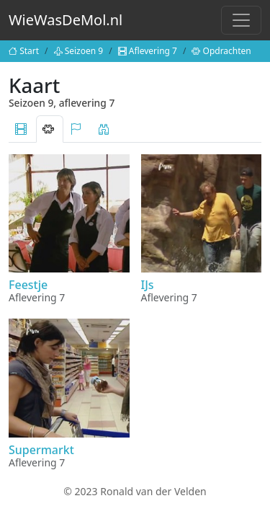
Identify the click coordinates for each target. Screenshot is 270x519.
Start (24, 51)
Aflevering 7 (147, 51)
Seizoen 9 (79, 51)
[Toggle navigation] (241, 20)
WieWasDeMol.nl (65, 20)
